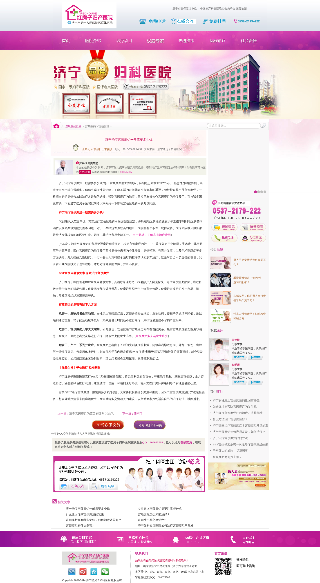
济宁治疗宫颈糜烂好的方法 (230, 438)
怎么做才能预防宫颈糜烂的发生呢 (235, 406)
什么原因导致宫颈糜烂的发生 (85, 514)
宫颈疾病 (90, 126)
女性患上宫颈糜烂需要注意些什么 (160, 508)
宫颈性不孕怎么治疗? (152, 520)
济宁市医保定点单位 (184, 8)
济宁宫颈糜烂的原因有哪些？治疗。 (92, 413)
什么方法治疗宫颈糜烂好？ (230, 419)
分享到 (55, 433)
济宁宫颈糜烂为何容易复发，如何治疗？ (239, 431)
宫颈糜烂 (103, 126)
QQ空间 (64, 433)
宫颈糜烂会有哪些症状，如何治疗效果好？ (93, 520)
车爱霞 (236, 364)
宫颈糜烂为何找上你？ (227, 457)
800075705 (126, 172)
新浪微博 (74, 433)
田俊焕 (236, 340)
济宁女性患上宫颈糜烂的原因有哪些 (236, 400)
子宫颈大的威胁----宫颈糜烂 (231, 450)
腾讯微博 (92, 433)
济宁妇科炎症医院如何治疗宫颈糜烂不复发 (165, 525)
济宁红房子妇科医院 (169, 149)
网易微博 (103, 433)
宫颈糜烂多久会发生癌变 (152, 336)
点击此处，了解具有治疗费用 (152, 235)
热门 (216, 391)
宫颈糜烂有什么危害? (80, 525)
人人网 (83, 433)
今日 (216, 249)
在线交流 (186, 442)
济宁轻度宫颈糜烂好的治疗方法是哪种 (237, 413)
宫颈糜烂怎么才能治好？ (154, 514)
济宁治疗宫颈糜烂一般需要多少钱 (88, 508)
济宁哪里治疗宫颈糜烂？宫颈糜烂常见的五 (240, 425)
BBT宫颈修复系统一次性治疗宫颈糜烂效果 (240, 444)
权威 (216, 330)
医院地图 (241, 8)
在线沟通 (84, 172)
